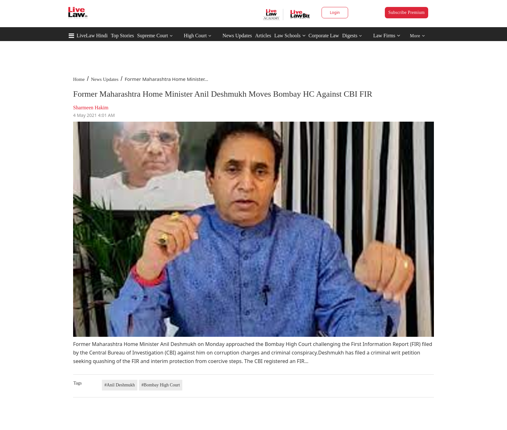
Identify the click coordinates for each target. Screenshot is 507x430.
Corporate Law (324, 35)
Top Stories (122, 35)
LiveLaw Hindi (92, 35)
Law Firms (386, 35)
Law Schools (289, 35)
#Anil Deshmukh (119, 385)
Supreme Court (152, 35)
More (417, 35)
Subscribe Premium (406, 12)
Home (79, 79)
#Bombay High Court (160, 385)
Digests (349, 35)
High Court (195, 35)
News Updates (237, 35)
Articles (263, 35)
